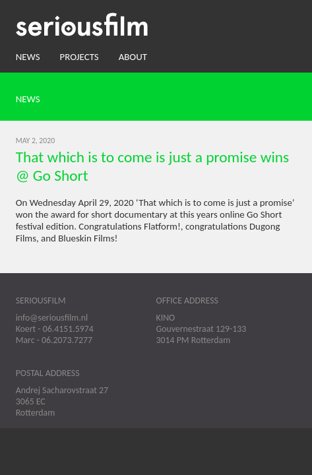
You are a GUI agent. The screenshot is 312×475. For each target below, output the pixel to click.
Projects (79, 57)
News (28, 57)
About (133, 57)
